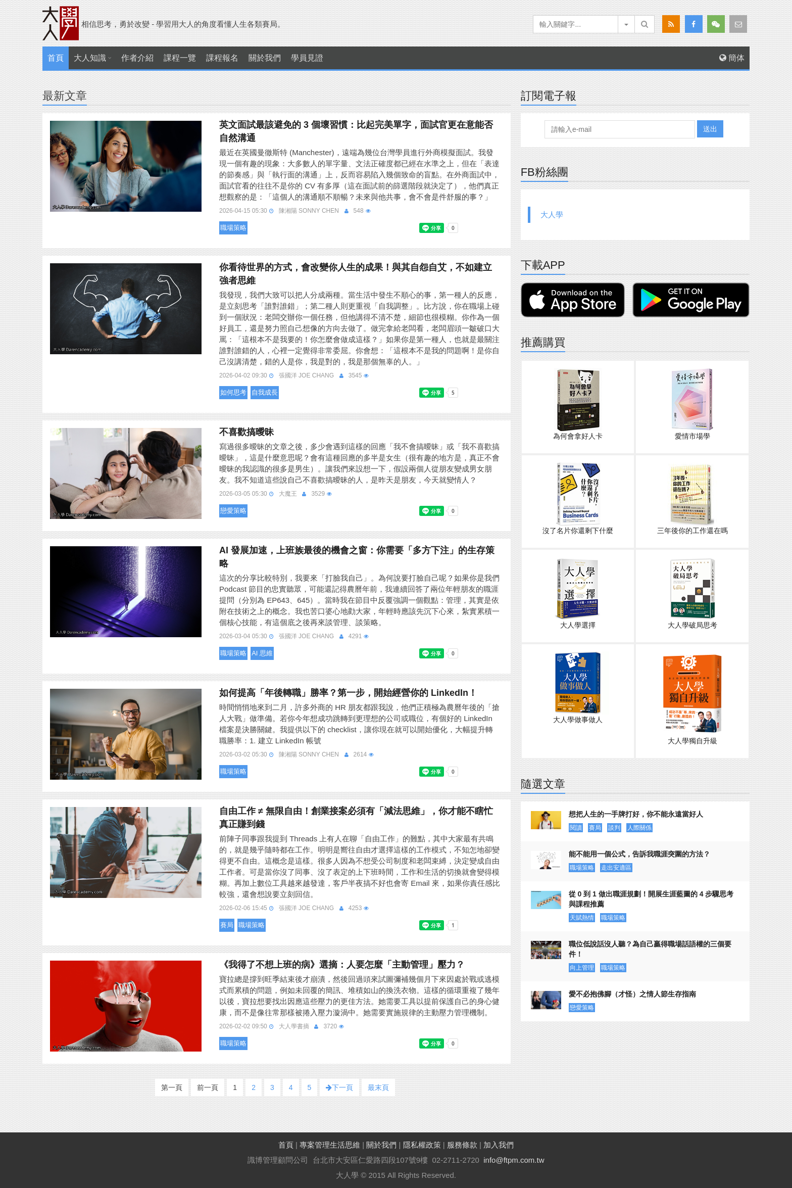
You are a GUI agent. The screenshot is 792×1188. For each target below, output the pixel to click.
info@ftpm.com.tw (513, 1160)
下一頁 (339, 1087)
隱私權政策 (422, 1145)
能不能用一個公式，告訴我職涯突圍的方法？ (639, 854)
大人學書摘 (294, 1026)
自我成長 (265, 392)
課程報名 (222, 58)
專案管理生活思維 (330, 1145)
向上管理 (582, 967)
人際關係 (639, 827)
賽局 (226, 925)
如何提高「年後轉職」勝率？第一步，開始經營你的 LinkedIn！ (348, 693)
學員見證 (307, 58)
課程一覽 (180, 58)
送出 (710, 129)
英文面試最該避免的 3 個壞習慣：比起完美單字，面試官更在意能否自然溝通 (356, 131)
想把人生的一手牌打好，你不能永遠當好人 (636, 814)
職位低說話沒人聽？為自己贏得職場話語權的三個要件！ (650, 949)
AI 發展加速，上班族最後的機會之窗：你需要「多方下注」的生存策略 (356, 556)
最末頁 (378, 1087)
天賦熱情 (582, 917)
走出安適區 (616, 867)
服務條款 (462, 1145)
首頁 (55, 58)
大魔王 (288, 493)
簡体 (732, 58)
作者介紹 (137, 58)
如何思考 (233, 392)
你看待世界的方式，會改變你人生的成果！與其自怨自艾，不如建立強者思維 (355, 274)
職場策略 (233, 227)
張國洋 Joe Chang (306, 375)
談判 (614, 827)
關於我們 (265, 58)
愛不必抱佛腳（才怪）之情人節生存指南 (632, 994)
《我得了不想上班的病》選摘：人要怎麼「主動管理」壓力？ (342, 965)
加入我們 (498, 1145)
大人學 (551, 214)
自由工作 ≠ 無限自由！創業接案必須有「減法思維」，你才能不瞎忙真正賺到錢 (356, 817)
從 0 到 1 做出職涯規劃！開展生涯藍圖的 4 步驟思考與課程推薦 (651, 899)
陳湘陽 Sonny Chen (309, 210)
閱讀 (576, 827)
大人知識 (90, 58)
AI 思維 (262, 653)
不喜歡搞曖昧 (246, 432)
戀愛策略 (233, 510)
